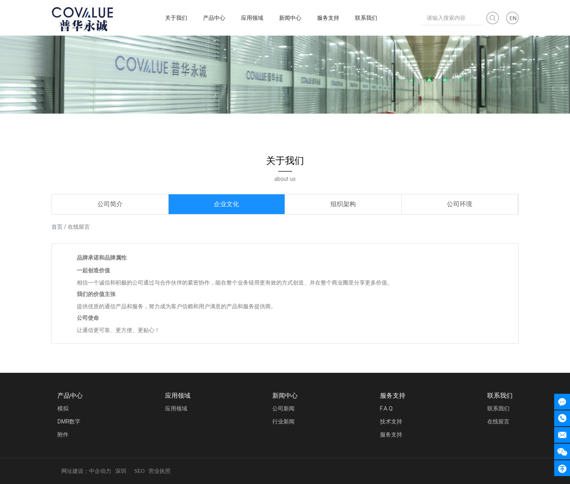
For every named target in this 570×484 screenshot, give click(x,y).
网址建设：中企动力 (86, 471)
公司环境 (459, 204)
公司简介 (110, 204)
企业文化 (226, 204)
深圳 (120, 471)
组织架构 (343, 204)
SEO (139, 471)
